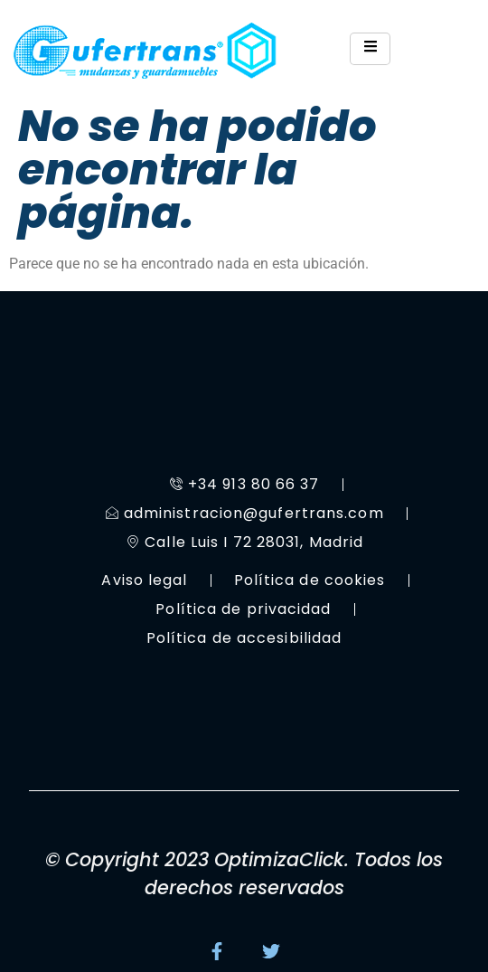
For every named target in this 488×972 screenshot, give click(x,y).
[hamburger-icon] (370, 49)
